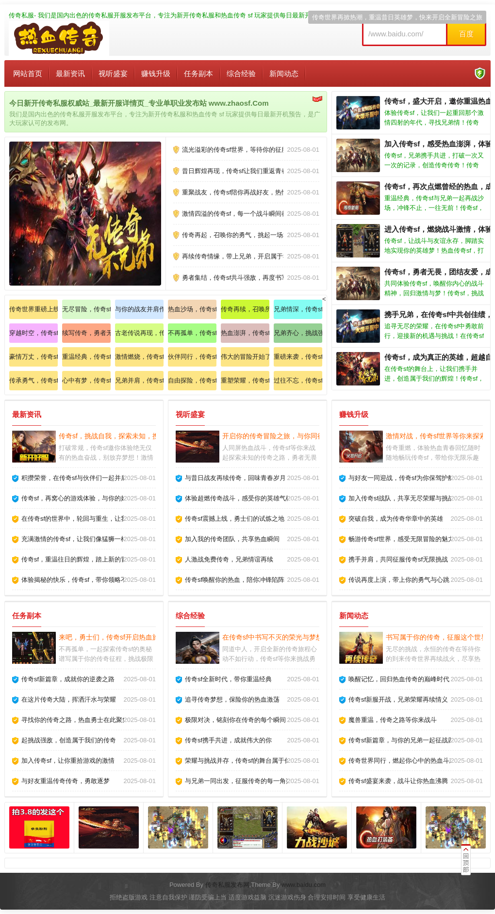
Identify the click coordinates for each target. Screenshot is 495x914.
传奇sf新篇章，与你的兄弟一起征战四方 (404, 740)
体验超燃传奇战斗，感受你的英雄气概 (238, 498)
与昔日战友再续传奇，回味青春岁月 (235, 477)
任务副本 (198, 73)
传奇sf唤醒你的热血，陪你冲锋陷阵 (234, 579)
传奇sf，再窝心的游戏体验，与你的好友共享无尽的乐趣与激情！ (112, 498)
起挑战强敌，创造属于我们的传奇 (68, 740)
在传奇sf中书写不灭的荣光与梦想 (272, 637)
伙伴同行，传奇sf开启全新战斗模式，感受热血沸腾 (192, 356)
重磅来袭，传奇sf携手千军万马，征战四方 (298, 356)
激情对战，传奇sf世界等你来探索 (436, 436)
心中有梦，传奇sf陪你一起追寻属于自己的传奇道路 (86, 380)
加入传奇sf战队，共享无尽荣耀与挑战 (401, 498)
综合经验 (241, 73)
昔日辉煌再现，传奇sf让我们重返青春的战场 (244, 171)
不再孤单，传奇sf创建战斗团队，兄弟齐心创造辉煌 (192, 333)
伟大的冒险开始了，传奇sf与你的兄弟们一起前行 (245, 356)
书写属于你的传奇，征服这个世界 (437, 637)
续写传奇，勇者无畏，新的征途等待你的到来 (86, 333)
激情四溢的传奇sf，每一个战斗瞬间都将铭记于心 (250, 213)
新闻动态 (283, 73)
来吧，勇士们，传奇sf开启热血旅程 (112, 637)
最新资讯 (70, 73)
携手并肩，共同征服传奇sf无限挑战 (398, 559)
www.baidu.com (303, 884)
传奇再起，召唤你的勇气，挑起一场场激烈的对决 (251, 235)
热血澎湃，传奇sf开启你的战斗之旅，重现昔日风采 (245, 333)
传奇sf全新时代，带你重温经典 (228, 679)
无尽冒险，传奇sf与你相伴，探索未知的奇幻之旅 (86, 309)
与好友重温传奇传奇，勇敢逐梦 (65, 781)
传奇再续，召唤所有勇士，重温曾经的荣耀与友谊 (245, 309)
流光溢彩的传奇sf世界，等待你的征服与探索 (244, 149)
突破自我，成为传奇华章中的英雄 (395, 518)
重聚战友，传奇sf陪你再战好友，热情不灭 (241, 192)
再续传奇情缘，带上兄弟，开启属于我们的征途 (248, 256)
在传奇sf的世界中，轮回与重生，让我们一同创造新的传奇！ (105, 518)
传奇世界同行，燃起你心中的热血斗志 (402, 760)
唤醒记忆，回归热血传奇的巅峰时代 (398, 679)
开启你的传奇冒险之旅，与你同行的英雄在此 (290, 436)
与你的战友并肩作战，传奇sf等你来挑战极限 (139, 309)
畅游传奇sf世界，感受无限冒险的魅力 (401, 539)
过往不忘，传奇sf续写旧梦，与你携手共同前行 (298, 380)
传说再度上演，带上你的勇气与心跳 (398, 579)
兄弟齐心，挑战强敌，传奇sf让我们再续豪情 (298, 333)
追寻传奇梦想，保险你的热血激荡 (232, 699)
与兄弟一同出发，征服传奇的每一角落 (238, 781)
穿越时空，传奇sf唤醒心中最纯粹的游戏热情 (33, 333)
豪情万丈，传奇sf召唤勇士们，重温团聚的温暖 (33, 356)
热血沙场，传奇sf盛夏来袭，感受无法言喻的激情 (192, 309)
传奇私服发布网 (227, 884)
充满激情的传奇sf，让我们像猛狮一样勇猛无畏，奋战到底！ (105, 539)
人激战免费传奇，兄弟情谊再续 (229, 559)
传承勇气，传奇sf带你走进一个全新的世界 (33, 380)
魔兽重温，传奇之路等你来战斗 (392, 719)
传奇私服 (21, 15)
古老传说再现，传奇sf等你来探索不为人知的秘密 (139, 333)
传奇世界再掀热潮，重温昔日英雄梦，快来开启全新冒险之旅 (397, 17)
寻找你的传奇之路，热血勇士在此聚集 (75, 719)
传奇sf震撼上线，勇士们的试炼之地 (234, 518)
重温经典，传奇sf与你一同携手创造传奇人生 (86, 356)
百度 (466, 34)
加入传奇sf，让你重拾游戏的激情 (68, 760)
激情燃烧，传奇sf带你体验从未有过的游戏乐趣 (139, 356)
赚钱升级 (155, 73)
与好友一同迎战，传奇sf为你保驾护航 (401, 477)
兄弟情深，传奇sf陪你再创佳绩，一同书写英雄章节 (298, 309)
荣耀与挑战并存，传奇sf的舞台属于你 (238, 760)
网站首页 (27, 73)
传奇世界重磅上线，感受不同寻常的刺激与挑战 (33, 309)
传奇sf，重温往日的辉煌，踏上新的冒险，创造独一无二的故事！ (112, 559)
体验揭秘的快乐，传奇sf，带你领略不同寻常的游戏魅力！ (102, 579)
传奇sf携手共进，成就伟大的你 (228, 740)
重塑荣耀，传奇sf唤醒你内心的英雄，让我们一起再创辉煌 (245, 380)
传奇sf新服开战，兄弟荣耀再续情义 (398, 699)
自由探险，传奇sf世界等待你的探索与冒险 (192, 380)
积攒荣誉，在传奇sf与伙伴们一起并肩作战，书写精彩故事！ (105, 477)
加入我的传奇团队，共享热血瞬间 (232, 539)
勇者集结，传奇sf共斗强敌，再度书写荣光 (241, 277)
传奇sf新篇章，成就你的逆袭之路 (68, 679)
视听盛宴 (113, 73)
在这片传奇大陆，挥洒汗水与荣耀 (68, 699)
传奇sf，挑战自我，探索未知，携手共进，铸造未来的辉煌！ (150, 436)
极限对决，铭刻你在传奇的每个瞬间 (235, 719)
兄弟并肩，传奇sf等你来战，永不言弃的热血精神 (139, 380)
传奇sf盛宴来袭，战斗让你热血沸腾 (398, 781)
